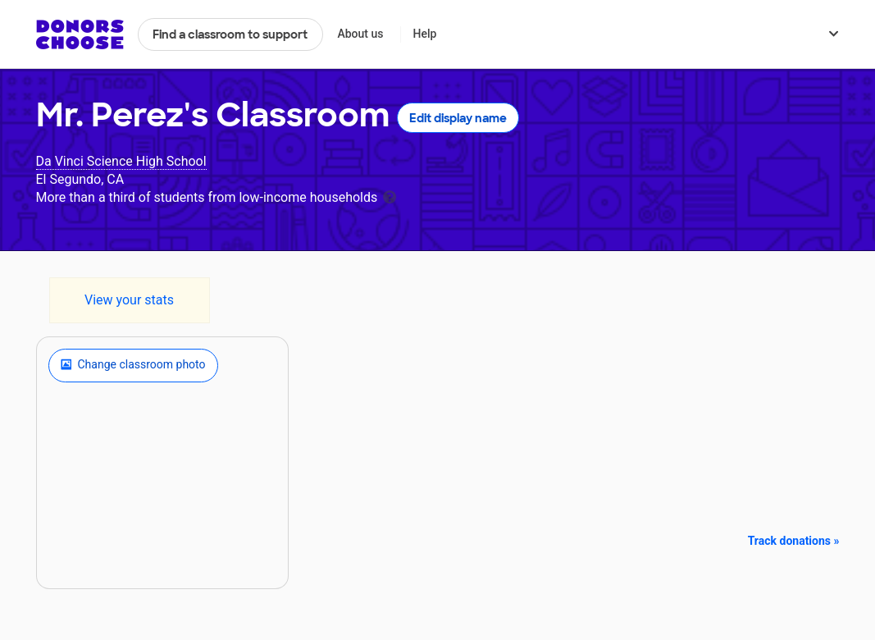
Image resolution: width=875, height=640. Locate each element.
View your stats (129, 300)
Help (424, 33)
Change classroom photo (133, 365)
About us (360, 33)
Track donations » (794, 540)
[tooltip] (390, 196)
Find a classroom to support (230, 34)
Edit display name (458, 118)
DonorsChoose (80, 34)
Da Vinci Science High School (121, 161)
